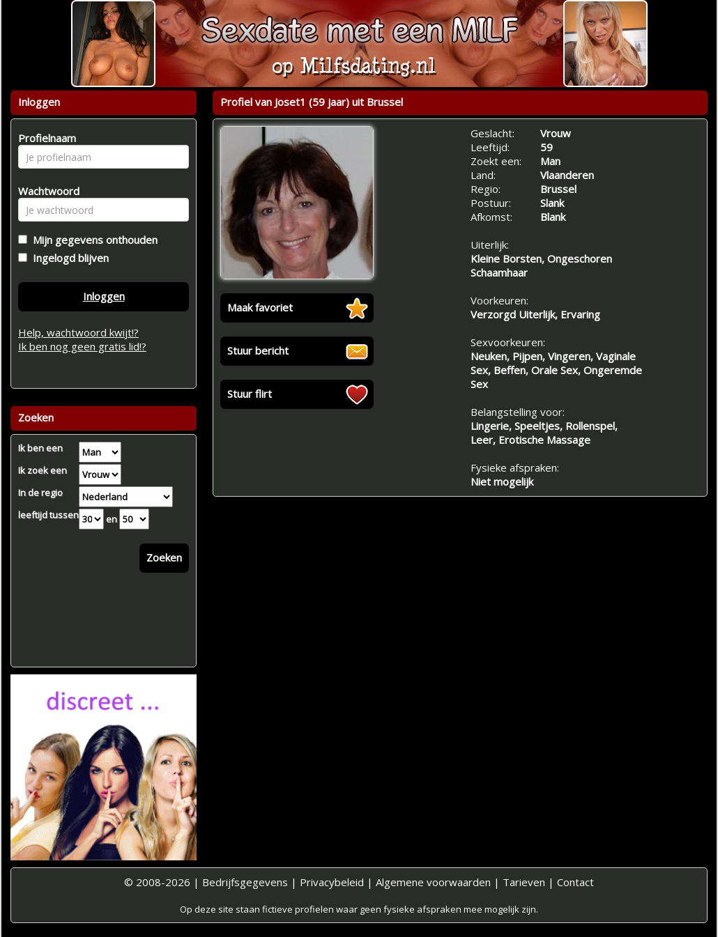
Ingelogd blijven (68, 258)
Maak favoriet (260, 307)
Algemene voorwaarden (433, 882)
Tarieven (524, 882)
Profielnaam (45, 138)
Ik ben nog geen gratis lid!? (82, 346)
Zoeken (164, 557)
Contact (575, 882)
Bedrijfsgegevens (245, 882)
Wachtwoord (45, 191)
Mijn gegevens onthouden (92, 240)
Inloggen (104, 296)
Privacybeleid (332, 882)
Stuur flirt (249, 394)
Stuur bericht (258, 350)
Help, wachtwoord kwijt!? (78, 332)
